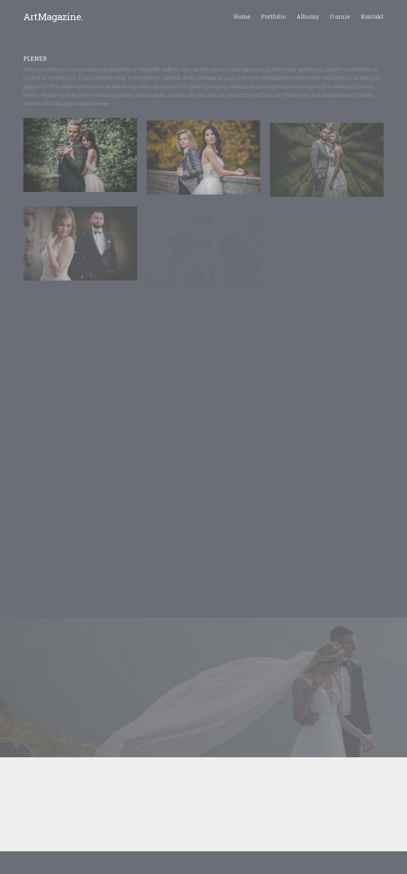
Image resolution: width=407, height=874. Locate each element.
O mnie (340, 16)
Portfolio (273, 16)
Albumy (307, 16)
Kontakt (372, 16)
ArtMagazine (53, 16)
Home (242, 16)
